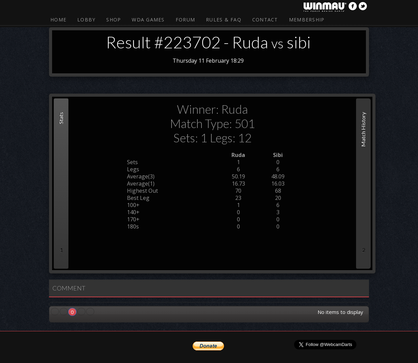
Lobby (86, 19)
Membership (307, 19)
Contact (265, 19)
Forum (185, 19)
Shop (113, 19)
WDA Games (148, 19)
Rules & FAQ (223, 19)
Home (58, 19)
